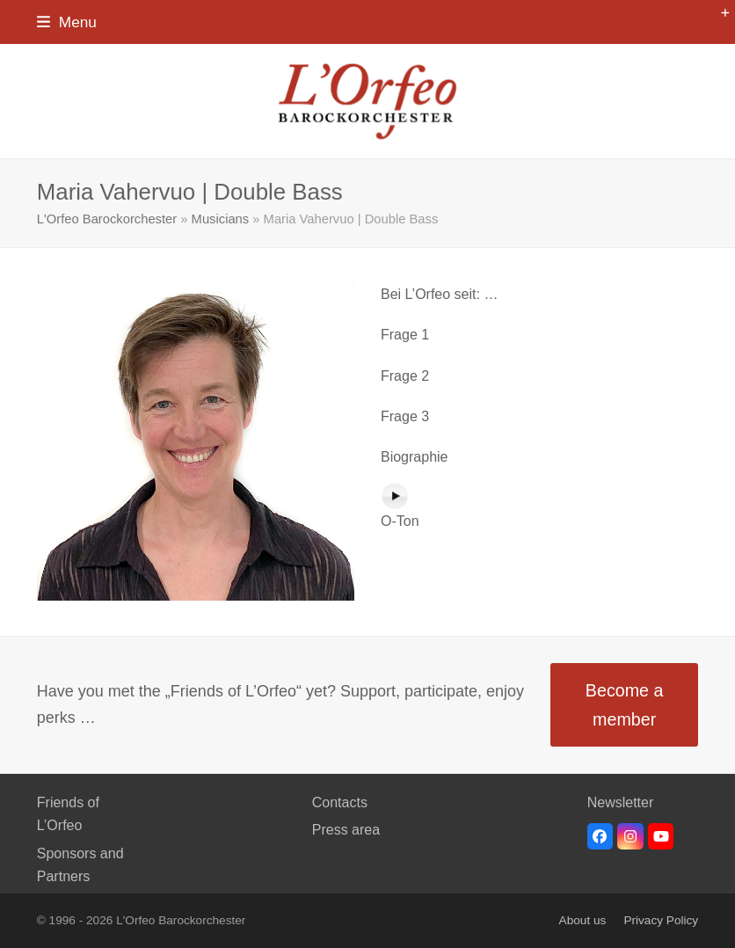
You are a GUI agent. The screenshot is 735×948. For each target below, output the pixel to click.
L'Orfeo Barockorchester (107, 219)
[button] (67, 22)
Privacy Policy (660, 920)
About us (583, 920)
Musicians (221, 219)
